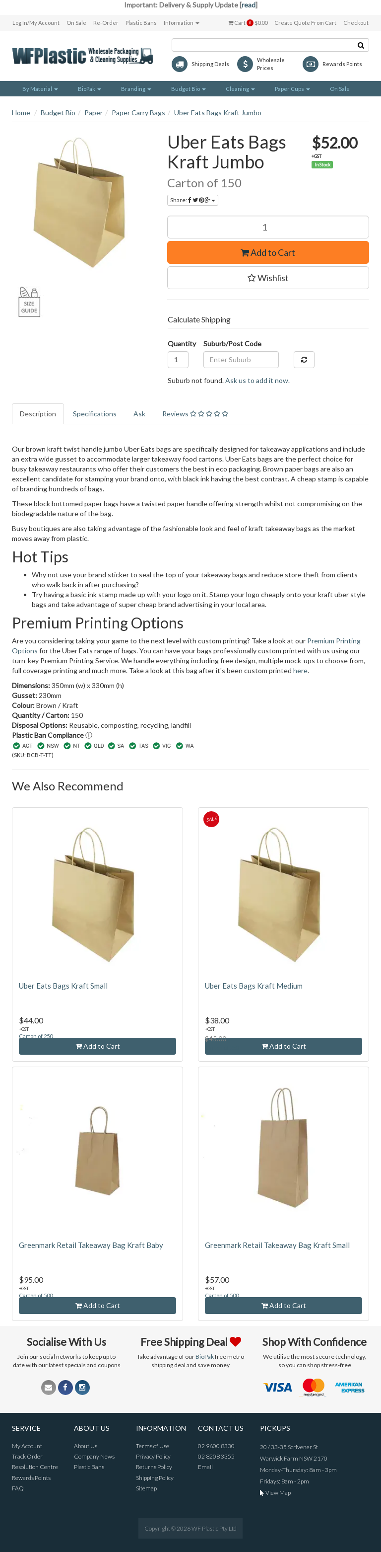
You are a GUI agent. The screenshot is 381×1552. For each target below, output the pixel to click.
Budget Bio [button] (188, 88)
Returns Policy (154, 1467)
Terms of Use (152, 1446)
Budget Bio (58, 112)
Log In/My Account (36, 22)
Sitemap (146, 1488)
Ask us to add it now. (257, 380)
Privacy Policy (153, 1456)
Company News (94, 1456)
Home (21, 112)
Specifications (95, 413)
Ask (139, 413)
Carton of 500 (36, 1295)
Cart (247, 22)
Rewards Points (31, 1477)
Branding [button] (136, 88)
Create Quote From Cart (305, 22)
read (248, 4)
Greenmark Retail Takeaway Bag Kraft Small (277, 1245)
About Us (85, 1446)
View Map (275, 1492)
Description (38, 413)
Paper (93, 112)
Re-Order (106, 22)
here (300, 670)
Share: (192, 200)
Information (181, 22)
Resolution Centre (35, 1467)
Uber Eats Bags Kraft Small (63, 985)
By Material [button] (40, 88)
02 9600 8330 (216, 1446)
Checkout (356, 22)
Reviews (195, 413)
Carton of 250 (36, 1036)
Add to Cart (268, 252)
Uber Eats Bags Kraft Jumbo (217, 112)
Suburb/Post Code (232, 343)
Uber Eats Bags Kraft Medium (254, 985)
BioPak (204, 1356)
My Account (27, 1446)
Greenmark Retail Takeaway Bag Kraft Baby (91, 1245)
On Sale (76, 22)
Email (205, 1467)
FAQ (18, 1488)
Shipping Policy (155, 1477)
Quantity (178, 343)
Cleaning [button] (240, 88)
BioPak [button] (89, 88)
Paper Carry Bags (138, 112)
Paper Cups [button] (292, 88)
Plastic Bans (141, 22)
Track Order (27, 1456)
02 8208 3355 (216, 1456)
